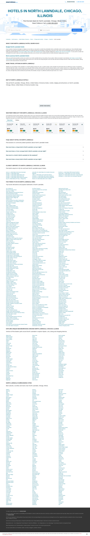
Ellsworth (8, 475)
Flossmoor (8, 487)
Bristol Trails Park (9, 240)
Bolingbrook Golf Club (10, 231)
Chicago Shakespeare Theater (12, 268)
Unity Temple (72, 58)
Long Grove (34, 461)
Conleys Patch (9, 447)
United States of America (24, 39)
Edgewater (8, 379)
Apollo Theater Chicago (11, 205)
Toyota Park (61, 272)
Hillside (33, 420)
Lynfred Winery (35, 264)
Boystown (8, 349)
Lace (33, 443)
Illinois (31, 39)
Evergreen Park (9, 486)
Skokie (60, 443)
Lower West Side (35, 365)
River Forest (61, 419)
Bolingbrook (8, 413)
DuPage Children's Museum (11, 309)
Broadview (8, 415)
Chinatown (8, 368)
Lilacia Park (34, 252)
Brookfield (8, 417)
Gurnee (33, 405)
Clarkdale (8, 444)
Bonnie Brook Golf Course (11, 232)
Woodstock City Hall (63, 317)
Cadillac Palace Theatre (29, 51)
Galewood (34, 340)
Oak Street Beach (62, 192)
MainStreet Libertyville (36, 268)
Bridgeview (8, 414)
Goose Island (35, 344)
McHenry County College (37, 281)
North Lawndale (62, 335)
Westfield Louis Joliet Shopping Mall (66, 311)
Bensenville (8, 406)
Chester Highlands (9, 435)
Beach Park (8, 402)
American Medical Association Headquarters (15, 200)
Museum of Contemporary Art (38, 306)
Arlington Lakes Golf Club (11, 212)
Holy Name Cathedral (36, 223)
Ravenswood (61, 344)
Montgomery (34, 481)
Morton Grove (35, 483)
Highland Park (35, 418)
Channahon (8, 431)
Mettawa (34, 475)
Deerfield (8, 464)
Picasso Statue (62, 206)
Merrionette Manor (36, 473)
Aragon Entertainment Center (12, 206)
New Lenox (34, 488)
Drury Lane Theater (10, 308)
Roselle (60, 431)
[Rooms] (55, 30)
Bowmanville (8, 348)
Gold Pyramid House (36, 197)
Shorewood (61, 441)
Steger (60, 454)
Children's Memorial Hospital (11, 274)
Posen (60, 414)
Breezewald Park (9, 235)
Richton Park (61, 417)
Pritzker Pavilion (62, 212)
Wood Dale (61, 496)
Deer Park (8, 462)
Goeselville (34, 398)
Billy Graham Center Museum (12, 227)
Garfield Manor (9, 504)
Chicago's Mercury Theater (11, 273)
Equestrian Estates (10, 481)
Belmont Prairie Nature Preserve (12, 226)
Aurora (7, 396)
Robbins (60, 426)
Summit (60, 460)
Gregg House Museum (36, 205)
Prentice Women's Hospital (64, 210)
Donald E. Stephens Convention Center (14, 303)
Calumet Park (8, 360)
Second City (20, 51)
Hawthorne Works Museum (37, 219)
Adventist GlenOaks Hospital (12, 193)
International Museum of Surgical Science (40, 231)
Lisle (33, 457)
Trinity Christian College (63, 274)
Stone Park (61, 457)
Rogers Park (61, 348)
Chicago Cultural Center (11, 260)
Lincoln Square (35, 361)
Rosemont (61, 432)
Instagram (31, 527)
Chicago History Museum (11, 262)
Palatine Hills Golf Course (64, 204)
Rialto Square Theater (63, 217)
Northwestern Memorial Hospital (38, 324)
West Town (61, 373)
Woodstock (61, 499)
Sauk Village (61, 436)
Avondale (8, 344)
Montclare (34, 370)
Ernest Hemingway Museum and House (14, 316)
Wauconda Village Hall (63, 306)
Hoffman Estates (35, 426)
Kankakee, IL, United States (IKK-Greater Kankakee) (43, 176)
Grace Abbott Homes (36, 401)
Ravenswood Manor (63, 345)
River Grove (61, 420)
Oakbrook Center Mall (63, 193)
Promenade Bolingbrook (63, 213)
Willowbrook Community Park (64, 315)
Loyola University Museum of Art (38, 262)
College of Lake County (11, 282)
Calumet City (8, 423)
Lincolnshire (34, 454)
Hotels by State (27, 525)
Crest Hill (8, 454)
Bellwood (8, 405)
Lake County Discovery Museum (38, 243)
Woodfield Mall (62, 316)
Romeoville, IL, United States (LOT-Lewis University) (69, 173)
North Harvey (35, 498)
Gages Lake (8, 500)
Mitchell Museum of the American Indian (40, 296)
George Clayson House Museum (39, 195)
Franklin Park (8, 498)
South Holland (61, 451)
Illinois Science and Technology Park (39, 230)
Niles (33, 490)
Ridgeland (60, 418)
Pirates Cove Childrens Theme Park (66, 208)
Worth (60, 500)
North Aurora (35, 494)
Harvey (33, 410)
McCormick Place (35, 276)
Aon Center (8, 204)
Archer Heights (9, 338)
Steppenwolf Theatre (63, 256)
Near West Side (35, 377)
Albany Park (8, 335)
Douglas (7, 372)
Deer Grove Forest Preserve (12, 298)
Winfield (60, 492)
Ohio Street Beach (62, 196)
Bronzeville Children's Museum (12, 243)
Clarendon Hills (9, 443)
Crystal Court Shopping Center (12, 291)
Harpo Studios (35, 214)
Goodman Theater (36, 198)
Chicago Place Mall (10, 265)
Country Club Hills (9, 451)
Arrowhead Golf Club (10, 214)
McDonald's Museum (36, 278)
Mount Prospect (35, 484)
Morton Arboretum (36, 302)
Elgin (7, 473)
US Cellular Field (62, 289)
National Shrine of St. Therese (38, 312)
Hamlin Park (34, 406)
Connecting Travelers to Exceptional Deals (62, 523)
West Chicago (61, 479)
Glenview (34, 396)
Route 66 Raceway (62, 225)
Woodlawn (68, 51)
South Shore (61, 357)
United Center (61, 281)
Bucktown (8, 355)
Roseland (60, 349)
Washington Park (62, 303)
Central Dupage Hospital (11, 252)
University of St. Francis (63, 287)
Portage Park (61, 209)
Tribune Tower (61, 273)
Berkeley (8, 407)
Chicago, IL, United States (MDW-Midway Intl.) (15, 174)
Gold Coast (34, 343)
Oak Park (60, 392)
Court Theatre (9, 286)
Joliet (33, 436)
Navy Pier (34, 316)
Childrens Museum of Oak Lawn (12, 276)
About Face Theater (10, 191)
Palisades (60, 402)
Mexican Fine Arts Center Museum (39, 289)
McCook (34, 469)
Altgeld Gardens (9, 336)
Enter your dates (45, 105)
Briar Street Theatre (10, 236)
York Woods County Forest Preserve (66, 324)
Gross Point (34, 403)
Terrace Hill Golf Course (63, 264)
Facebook (19, 527)
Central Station (9, 362)
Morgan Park (35, 372)
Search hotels (77, 30)
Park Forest (61, 407)
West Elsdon (61, 366)
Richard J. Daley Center (63, 218)
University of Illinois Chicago (64, 286)
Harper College (35, 213)
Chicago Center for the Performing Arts (14, 256)
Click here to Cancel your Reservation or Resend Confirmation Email (20, 520)
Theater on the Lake (63, 266)
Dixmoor (7, 466)
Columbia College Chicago (11, 283)
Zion (59, 504)
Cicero (7, 441)
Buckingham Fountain (10, 247)
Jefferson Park (59, 51)
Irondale (34, 432)
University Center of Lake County (65, 283)
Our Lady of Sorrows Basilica (64, 202)
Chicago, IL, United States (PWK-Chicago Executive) (16, 177)
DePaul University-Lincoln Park (12, 300)
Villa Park (60, 470)
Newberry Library (35, 320)
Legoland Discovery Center (38, 249)
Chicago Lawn (9, 365)
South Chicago (62, 353)
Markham (34, 465)
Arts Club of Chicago (10, 217)
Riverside (60, 423)
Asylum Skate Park (10, 218)
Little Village (34, 362)
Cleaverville (8, 445)
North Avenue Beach (36, 321)
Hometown (34, 427)
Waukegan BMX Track (63, 307)
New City (34, 378)
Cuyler (7, 458)
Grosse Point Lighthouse (37, 208)
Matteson (34, 466)
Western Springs (62, 483)
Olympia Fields (61, 397)
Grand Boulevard (35, 345)
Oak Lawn (61, 390)
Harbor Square (35, 409)
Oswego (60, 400)
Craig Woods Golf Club (10, 287)
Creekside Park (39, 51)
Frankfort (8, 496)
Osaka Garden (61, 201)
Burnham (8, 420)
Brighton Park (8, 352)
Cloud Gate (8, 278)
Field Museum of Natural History (12, 319)
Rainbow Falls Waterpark (64, 215)
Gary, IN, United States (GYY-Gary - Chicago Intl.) (16, 178)
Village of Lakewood (63, 471)
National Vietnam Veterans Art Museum (40, 313)
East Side (8, 377)
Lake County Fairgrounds (37, 244)
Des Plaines (8, 465)
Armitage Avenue (9, 213)
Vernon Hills (61, 469)
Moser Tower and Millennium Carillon (39, 304)
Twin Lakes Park (62, 277)
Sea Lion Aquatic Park (63, 235)
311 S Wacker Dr (9, 188)
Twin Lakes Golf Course (63, 276)
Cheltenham (8, 434)
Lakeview (34, 358)
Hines (33, 422)
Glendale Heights (35, 394)
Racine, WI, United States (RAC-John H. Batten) (42, 178)
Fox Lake (8, 494)
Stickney (60, 456)
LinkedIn (35, 527)
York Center (61, 501)
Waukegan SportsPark (63, 309)
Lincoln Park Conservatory (37, 256)
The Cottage (61, 462)
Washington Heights (63, 364)
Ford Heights (8, 488)
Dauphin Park (8, 461)
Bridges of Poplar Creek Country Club (13, 239)
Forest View (8, 491)
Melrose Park (35, 471)
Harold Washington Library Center (39, 212)
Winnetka (60, 494)
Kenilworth (34, 439)
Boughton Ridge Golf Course (12, 234)
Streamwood (61, 458)
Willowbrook (61, 490)
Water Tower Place (62, 304)
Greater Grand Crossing (37, 347)
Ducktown (8, 373)
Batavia (7, 401)
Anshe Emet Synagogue (11, 202)
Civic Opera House (10, 277)
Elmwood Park (9, 478)
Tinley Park (61, 465)
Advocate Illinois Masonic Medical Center (14, 195)
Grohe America (35, 206)
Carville (7, 428)
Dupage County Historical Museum (13, 311)
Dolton (7, 468)
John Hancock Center (36, 238)
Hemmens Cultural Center (37, 221)
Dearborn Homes (9, 370)
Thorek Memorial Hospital (64, 269)
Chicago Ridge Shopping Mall (12, 266)
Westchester (61, 482)
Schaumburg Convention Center (65, 232)
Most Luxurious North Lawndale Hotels (17, 56)
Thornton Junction (62, 464)
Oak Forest (61, 389)
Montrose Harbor (35, 300)
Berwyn (7, 409)
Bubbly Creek (8, 245)
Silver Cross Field (62, 242)
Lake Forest (34, 445)
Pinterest (39, 527)
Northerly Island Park (36, 323)
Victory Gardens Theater (64, 293)
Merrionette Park (35, 474)
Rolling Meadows (62, 428)
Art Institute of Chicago (10, 215)
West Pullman (61, 370)
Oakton (60, 396)
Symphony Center (62, 261)
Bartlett (7, 400)
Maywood (34, 468)
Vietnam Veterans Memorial (64, 294)
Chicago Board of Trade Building (12, 255)
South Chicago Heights (63, 447)
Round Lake (61, 434)
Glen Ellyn (34, 390)
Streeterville (61, 358)
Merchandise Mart (36, 286)
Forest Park (8, 490)
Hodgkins (34, 424)
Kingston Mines (35, 242)
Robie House (61, 221)
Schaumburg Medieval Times (64, 234)
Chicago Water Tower (10, 270)
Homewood (34, 428)
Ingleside (34, 431)
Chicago (46, 39)
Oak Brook (34, 504)
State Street (61, 255)
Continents (8, 39)
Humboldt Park (35, 226)
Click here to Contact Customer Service (51, 520)
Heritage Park (35, 222)
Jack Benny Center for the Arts (38, 232)
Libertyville (34, 453)
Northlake (34, 503)
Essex (7, 483)
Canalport (8, 426)
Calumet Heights (9, 358)
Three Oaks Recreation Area (64, 270)
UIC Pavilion (61, 279)
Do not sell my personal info (44, 525)
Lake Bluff (34, 444)
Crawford (51, 39)
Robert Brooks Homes (63, 427)
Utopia (60, 362)
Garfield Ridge (35, 341)
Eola (7, 479)
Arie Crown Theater (10, 210)
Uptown (60, 361)
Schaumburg (61, 437)
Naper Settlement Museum (37, 309)
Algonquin (8, 390)
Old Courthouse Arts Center (64, 198)
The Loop (60, 360)
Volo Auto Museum (62, 300)
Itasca (33, 434)
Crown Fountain (9, 290)
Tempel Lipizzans (62, 262)
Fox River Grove (9, 495)
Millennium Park (35, 294)
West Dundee (61, 481)
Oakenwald (61, 394)
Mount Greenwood (36, 373)
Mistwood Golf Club (36, 295)
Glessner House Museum (37, 196)
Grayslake (34, 402)
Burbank (7, 419)
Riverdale (60, 422)
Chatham (8, 364)
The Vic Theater (62, 265)
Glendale (34, 393)
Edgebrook (8, 378)
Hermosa (34, 349)
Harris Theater (35, 217)
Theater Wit (61, 268)
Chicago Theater (9, 269)
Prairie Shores (61, 340)
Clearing (7, 369)
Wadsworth (61, 473)
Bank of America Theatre (11, 225)
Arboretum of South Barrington (12, 208)
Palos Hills (61, 405)
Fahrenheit (9, 120)
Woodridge (61, 498)
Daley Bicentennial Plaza (11, 296)
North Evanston (35, 496)
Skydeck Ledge (62, 247)
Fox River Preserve (36, 188)
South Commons (62, 448)
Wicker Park (61, 374)
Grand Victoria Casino (36, 200)
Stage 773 (61, 253)
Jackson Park (35, 234)
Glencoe (34, 392)
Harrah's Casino (35, 215)
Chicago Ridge (9, 439)
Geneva (34, 389)
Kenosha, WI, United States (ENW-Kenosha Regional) (43, 177)
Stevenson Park (62, 257)
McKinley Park (35, 368)
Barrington (8, 398)
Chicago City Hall (9, 259)
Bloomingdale (9, 410)
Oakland (60, 338)
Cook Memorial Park (10, 285)
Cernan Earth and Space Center (12, 253)
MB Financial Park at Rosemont (38, 274)
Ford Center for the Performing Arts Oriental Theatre (16, 324)
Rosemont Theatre (62, 223)
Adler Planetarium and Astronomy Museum (14, 192)
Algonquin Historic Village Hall (12, 197)
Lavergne (34, 451)
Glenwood (34, 397)
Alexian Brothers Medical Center (12, 196)
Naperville (34, 487)
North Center (35, 379)
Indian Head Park (35, 430)
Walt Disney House (62, 302)
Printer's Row (61, 343)
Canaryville (8, 361)
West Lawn (61, 369)
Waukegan (61, 478)
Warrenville (61, 474)
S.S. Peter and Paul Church (64, 228)
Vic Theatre (61, 291)
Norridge (34, 492)
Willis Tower (61, 313)
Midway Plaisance (36, 293)
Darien (7, 460)
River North (61, 347)
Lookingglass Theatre (36, 259)
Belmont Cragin (9, 345)
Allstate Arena (9, 198)
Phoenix (60, 411)
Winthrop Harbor (62, 495)
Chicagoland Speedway (11, 272)
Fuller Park (34, 338)
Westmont (61, 484)
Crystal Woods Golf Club (11, 295)
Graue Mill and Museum (37, 202)
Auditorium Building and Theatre (12, 222)
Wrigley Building (62, 321)
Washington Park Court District (65, 475)
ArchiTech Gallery (9, 209)
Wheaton (60, 486)
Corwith (7, 449)
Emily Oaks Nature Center (11, 313)
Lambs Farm (34, 247)
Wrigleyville (61, 377)
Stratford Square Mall (63, 259)
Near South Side (35, 375)
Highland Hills (35, 417)
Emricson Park (9, 315)
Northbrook (34, 500)
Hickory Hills (34, 415)
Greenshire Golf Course (37, 204)
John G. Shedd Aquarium (37, 236)
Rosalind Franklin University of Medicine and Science (69, 222)
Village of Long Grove (63, 296)
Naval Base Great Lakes (37, 315)
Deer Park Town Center (11, 299)
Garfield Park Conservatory (37, 192)
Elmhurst (7, 477)
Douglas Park (8, 304)
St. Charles (61, 453)
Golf (33, 400)
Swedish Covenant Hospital (64, 260)
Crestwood (8, 456)
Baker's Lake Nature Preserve (12, 223)
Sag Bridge (61, 435)
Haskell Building (9, 59)
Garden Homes (9, 503)
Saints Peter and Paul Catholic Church (66, 231)
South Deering (61, 355)
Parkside (60, 410)
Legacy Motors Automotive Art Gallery (40, 248)
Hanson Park (35, 210)
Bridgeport (8, 351)
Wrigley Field (61, 323)
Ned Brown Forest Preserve (38, 317)
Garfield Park (35, 191)
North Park (61, 336)
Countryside (8, 452)
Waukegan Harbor (62, 308)
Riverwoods (61, 424)
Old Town (64, 51)
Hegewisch (34, 348)
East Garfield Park (9, 375)
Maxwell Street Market (36, 273)
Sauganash (61, 351)
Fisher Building (9, 323)
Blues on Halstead (9, 230)
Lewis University (35, 251)
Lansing (33, 449)
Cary (7, 430)
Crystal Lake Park (9, 294)
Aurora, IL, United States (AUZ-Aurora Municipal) (16, 172)
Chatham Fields (9, 432)
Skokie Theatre (62, 245)
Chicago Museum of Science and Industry (14, 264)
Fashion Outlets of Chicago (11, 317)
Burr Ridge (8, 422)
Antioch (7, 393)
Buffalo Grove (9, 418)
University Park (62, 468)
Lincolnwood (35, 456)
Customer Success (34, 525)
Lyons (33, 464)
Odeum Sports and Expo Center (65, 195)
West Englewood (62, 368)
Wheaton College (62, 312)
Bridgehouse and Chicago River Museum (14, 238)
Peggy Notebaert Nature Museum (65, 205)
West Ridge (61, 372)
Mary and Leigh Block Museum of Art (39, 272)
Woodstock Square (62, 320)
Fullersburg (8, 499)
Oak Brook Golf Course (63, 188)
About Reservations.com (11, 525)
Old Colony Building (62, 197)
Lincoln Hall (77, 58)
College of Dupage (10, 281)
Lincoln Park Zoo (35, 257)
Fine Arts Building (9, 321)
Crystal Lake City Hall (10, 293)
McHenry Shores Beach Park (38, 285)
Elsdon (33, 336)
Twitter (23, 527)
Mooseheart (34, 482)
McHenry (34, 470)
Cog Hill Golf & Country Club (11, 279)
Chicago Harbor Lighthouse (11, 261)
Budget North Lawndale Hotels (15, 47)
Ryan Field (61, 227)
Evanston (8, 484)
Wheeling (60, 487)
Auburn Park (8, 221)
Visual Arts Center (62, 299)
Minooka (34, 478)
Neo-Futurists (35, 319)
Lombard (34, 460)
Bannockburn (8, 397)
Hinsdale (34, 423)
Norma (33, 491)
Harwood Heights (35, 411)
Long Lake (34, 462)
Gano (7, 501)
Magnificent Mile (35, 266)
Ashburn (7, 340)
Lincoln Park (34, 255)
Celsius (17, 120)
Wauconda (61, 477)
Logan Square (35, 364)
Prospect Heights (62, 415)
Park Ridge (61, 409)
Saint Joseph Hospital (63, 230)
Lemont (33, 452)
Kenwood (34, 357)
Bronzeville (8, 353)
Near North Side (35, 374)
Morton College (35, 303)
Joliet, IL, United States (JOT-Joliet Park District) (42, 174)
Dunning (7, 374)
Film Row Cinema (9, 320)
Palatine (60, 401)
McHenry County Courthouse (38, 282)
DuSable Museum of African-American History (15, 312)
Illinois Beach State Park (37, 227)
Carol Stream (8, 427)
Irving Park (34, 352)
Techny (60, 461)
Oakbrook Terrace (62, 393)
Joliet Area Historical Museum (38, 239)
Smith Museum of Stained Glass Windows (67, 249)
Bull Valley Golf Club (10, 248)
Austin (7, 341)
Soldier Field (61, 251)
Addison (7, 389)
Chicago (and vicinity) (38, 39)
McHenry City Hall (36, 279)
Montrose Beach (35, 299)
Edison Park (34, 335)
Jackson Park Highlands (37, 353)
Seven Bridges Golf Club (64, 239)
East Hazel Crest (9, 471)
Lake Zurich (34, 448)
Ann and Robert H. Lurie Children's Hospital (14, 201)
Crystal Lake (8, 457)
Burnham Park (9, 249)
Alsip (7, 392)
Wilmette (60, 491)
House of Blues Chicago (37, 225)
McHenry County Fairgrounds (38, 283)
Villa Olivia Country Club (63, 295)
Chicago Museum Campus (11, 366)
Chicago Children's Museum (11, 257)
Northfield (34, 501)
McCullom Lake (35, 277)
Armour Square (9, 339)
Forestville (8, 492)
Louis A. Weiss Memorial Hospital (39, 260)
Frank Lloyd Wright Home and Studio (39, 189)
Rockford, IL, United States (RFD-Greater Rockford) (69, 172)
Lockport (34, 458)
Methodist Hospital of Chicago (38, 287)
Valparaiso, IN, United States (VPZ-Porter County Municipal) (71, 174)
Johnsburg (34, 435)
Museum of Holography (37, 308)
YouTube (27, 527)
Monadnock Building (36, 298)
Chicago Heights (9, 437)
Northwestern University (37, 325)
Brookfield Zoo (9, 244)
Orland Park (61, 398)
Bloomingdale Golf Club (11, 228)
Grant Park (34, 201)
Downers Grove (9, 469)
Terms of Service (9, 534)
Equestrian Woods (9, 482)
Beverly (7, 347)
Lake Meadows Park (36, 245)
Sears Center (61, 236)
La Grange (34, 440)
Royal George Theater (63, 226)
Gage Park (34, 339)
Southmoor (61, 452)
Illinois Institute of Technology (38, 228)
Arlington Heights (9, 394)
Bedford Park (8, 403)
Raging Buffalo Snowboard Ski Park (66, 214)
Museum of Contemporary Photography (40, 307)
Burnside (8, 357)
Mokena (34, 479)
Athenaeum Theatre (10, 219)
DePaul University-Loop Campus (12, 302)
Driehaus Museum (9, 307)
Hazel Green (35, 414)
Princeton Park (62, 341)
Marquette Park (35, 270)
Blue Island (8, 411)
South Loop (61, 356)
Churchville (8, 440)
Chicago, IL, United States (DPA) (12, 173)
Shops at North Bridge (63, 240)
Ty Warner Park (62, 278)
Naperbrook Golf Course (37, 311)
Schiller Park (61, 439)
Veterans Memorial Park (63, 290)
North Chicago (35, 495)
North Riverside (35, 499)
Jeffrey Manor (35, 356)
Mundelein (34, 486)
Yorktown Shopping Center (64, 325)
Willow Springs (61, 488)
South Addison (61, 445)
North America (15, 39)
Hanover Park (35, 407)
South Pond (61, 252)
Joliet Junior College (36, 240)
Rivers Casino (61, 219)
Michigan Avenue (35, 290)
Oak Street (61, 191)
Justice (33, 437)
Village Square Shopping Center (65, 298)
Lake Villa (34, 447)
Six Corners (61, 243)
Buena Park (8, 356)
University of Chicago (63, 285)
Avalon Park (8, 343)
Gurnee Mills (34, 209)
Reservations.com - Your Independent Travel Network (17, 523)
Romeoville (61, 430)
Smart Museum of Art (63, 248)
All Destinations (20, 525)
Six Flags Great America (63, 244)
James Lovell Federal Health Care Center (40, 235)
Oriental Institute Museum (64, 200)
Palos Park (61, 406)
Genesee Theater (36, 193)
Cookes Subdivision (10, 448)
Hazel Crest (34, 413)
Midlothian (34, 477)
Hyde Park (34, 351)
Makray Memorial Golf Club (37, 269)
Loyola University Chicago (37, 261)
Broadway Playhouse (10, 242)
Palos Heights (61, 403)
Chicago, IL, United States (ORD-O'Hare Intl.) (15, 176)
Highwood (34, 419)
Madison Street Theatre (37, 265)
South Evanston (62, 449)
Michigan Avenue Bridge (37, 291)
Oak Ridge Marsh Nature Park (64, 189)
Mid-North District (35, 369)
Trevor (60, 466)
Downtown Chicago (10, 306)
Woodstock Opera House (64, 319)
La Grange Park (35, 441)
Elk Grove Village (9, 474)
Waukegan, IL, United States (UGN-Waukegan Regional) (70, 176)
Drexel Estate (9, 470)
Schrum (60, 440)
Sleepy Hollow (61, 352)
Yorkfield (60, 503)
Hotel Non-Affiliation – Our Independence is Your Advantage (41, 523)
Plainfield (60, 413)
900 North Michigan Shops (11, 189)
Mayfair (33, 366)
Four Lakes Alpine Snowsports (12, 325)
